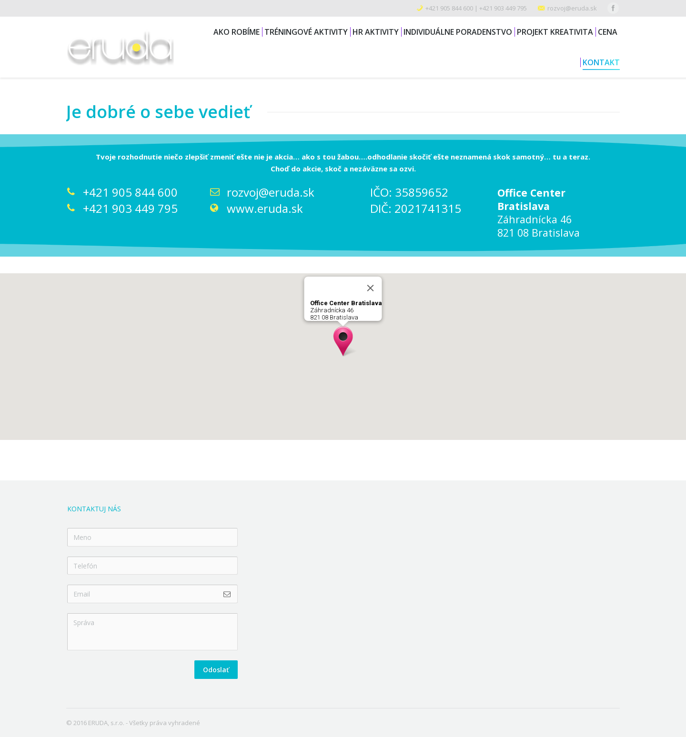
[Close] (370, 288)
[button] (343, 341)
